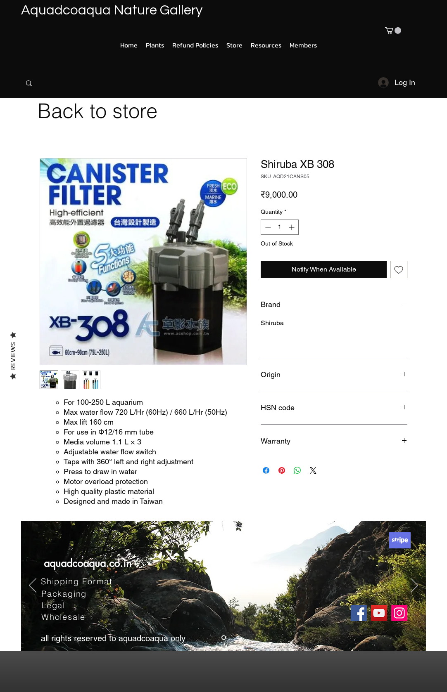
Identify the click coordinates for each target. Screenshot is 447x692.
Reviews (13, 356)
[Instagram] (399, 613)
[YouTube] (379, 613)
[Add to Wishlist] (398, 269)
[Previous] (32, 586)
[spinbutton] (279, 227)
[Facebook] (359, 613)
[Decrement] (267, 227)
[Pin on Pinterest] (282, 470)
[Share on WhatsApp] (297, 470)
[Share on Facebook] (266, 470)
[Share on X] (313, 470)
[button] (393, 30)
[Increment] (292, 227)
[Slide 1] (223, 637)
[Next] (414, 586)
